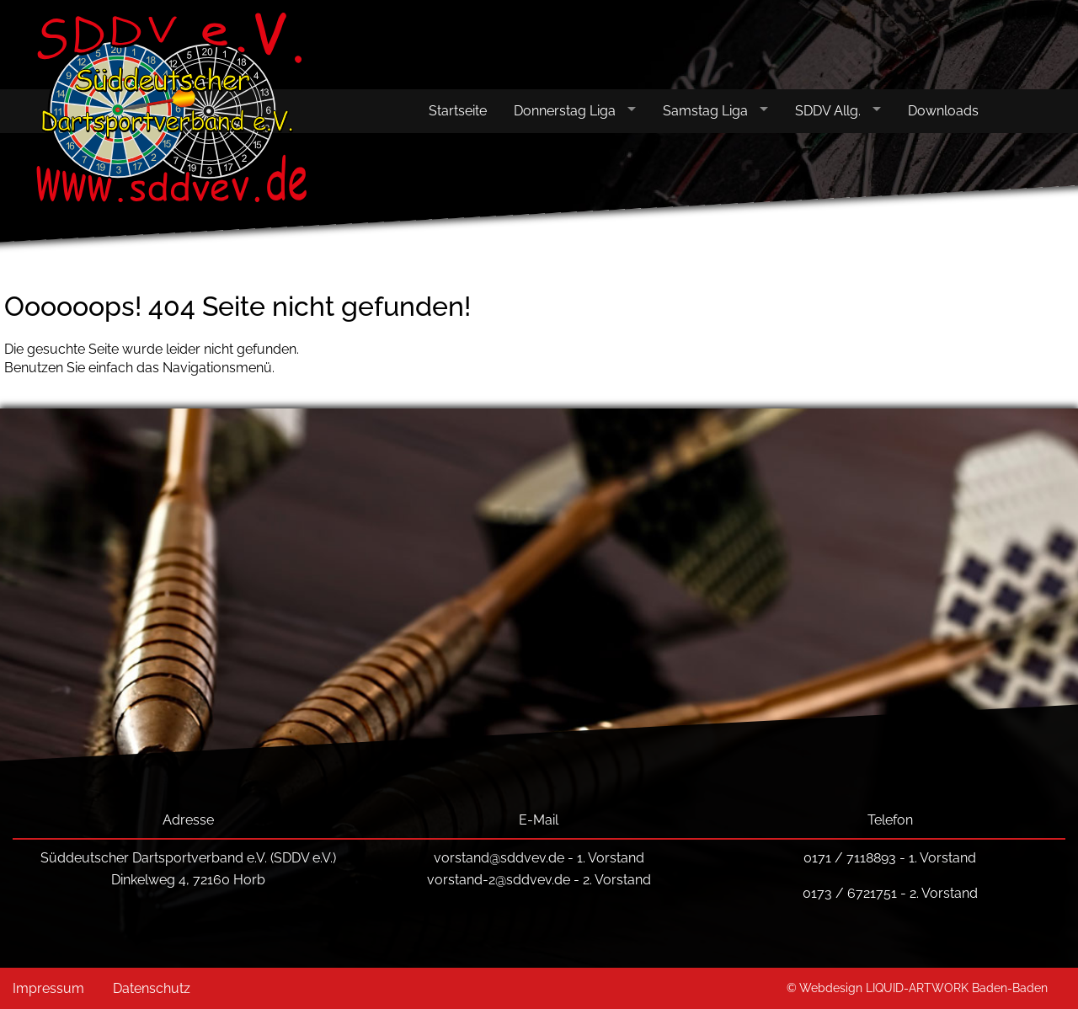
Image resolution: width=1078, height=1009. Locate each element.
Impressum (48, 988)
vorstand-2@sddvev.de (498, 880)
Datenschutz (151, 988)
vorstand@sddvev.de (499, 858)
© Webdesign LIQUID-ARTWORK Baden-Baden (917, 987)
